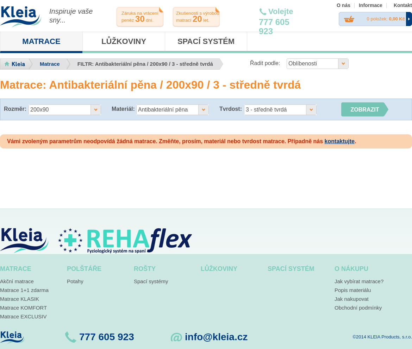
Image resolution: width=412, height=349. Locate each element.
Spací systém (206, 41)
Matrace (41, 41)
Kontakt (403, 5)
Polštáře (84, 268)
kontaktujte (340, 141)
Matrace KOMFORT (23, 308)
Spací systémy (151, 281)
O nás (343, 5)
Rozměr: (15, 109)
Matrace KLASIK (19, 299)
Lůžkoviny (123, 41)
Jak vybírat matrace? (359, 281)
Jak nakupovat (352, 299)
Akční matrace (17, 281)
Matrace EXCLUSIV (23, 316)
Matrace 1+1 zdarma (24, 290)
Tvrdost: (230, 109)
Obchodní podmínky (358, 308)
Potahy (75, 281)
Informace (370, 5)
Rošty (145, 268)
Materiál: (123, 109)
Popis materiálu (353, 290)
